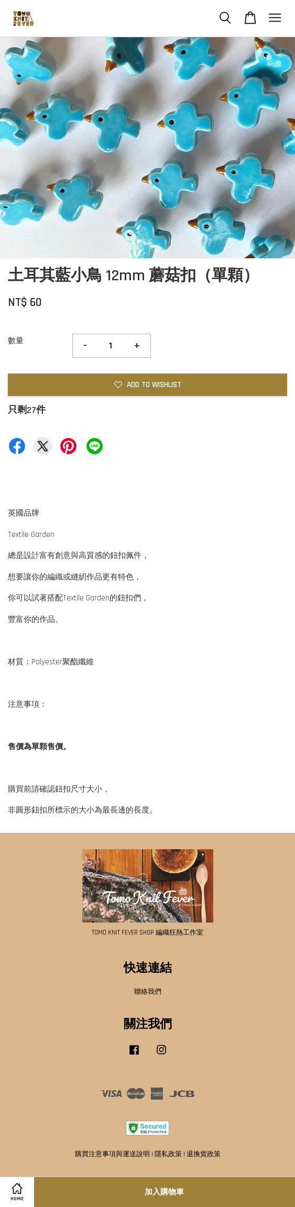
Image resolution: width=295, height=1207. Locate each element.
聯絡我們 (147, 991)
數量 (16, 341)
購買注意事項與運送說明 (112, 1154)
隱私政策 (168, 1154)
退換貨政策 (204, 1154)
